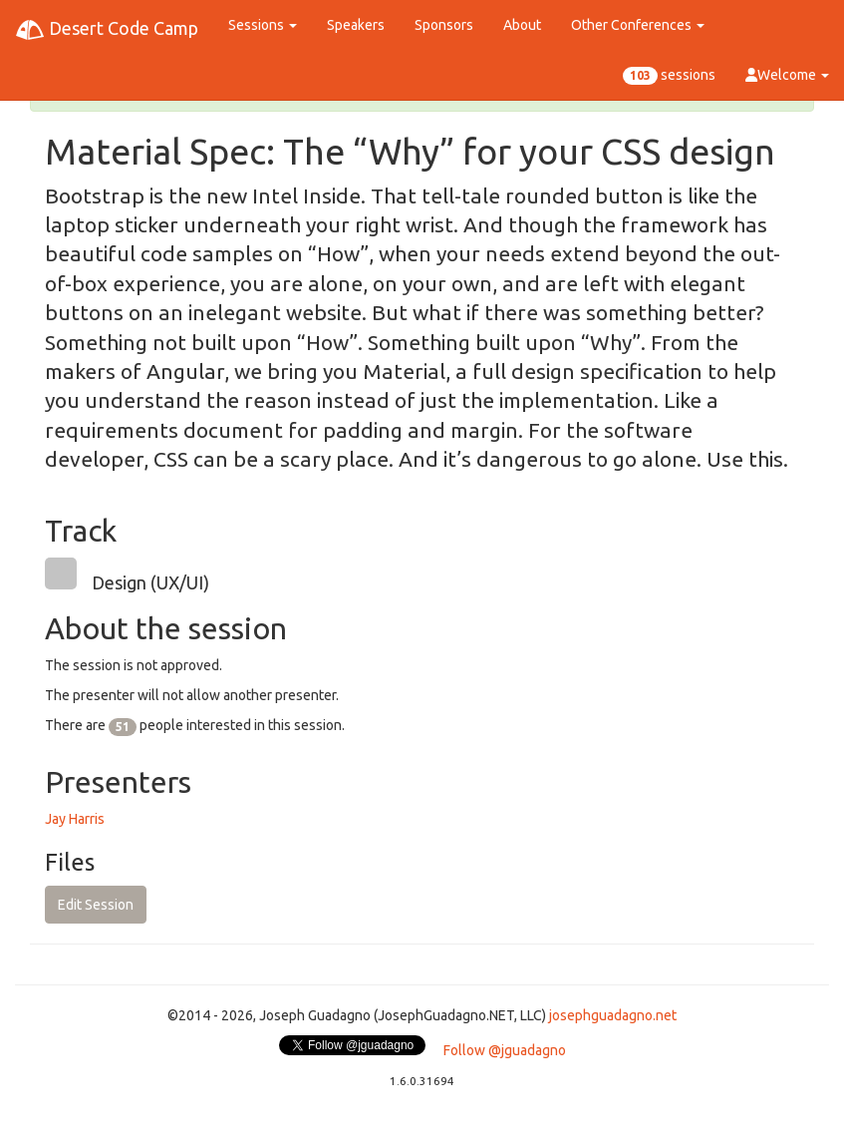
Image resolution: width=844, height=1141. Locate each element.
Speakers (356, 25)
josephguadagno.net (613, 1015)
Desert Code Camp (106, 30)
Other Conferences (637, 25)
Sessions (262, 25)
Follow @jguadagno (504, 1050)
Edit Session (96, 905)
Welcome (787, 75)
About (522, 25)
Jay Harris (75, 819)
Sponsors (444, 25)
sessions (669, 76)
